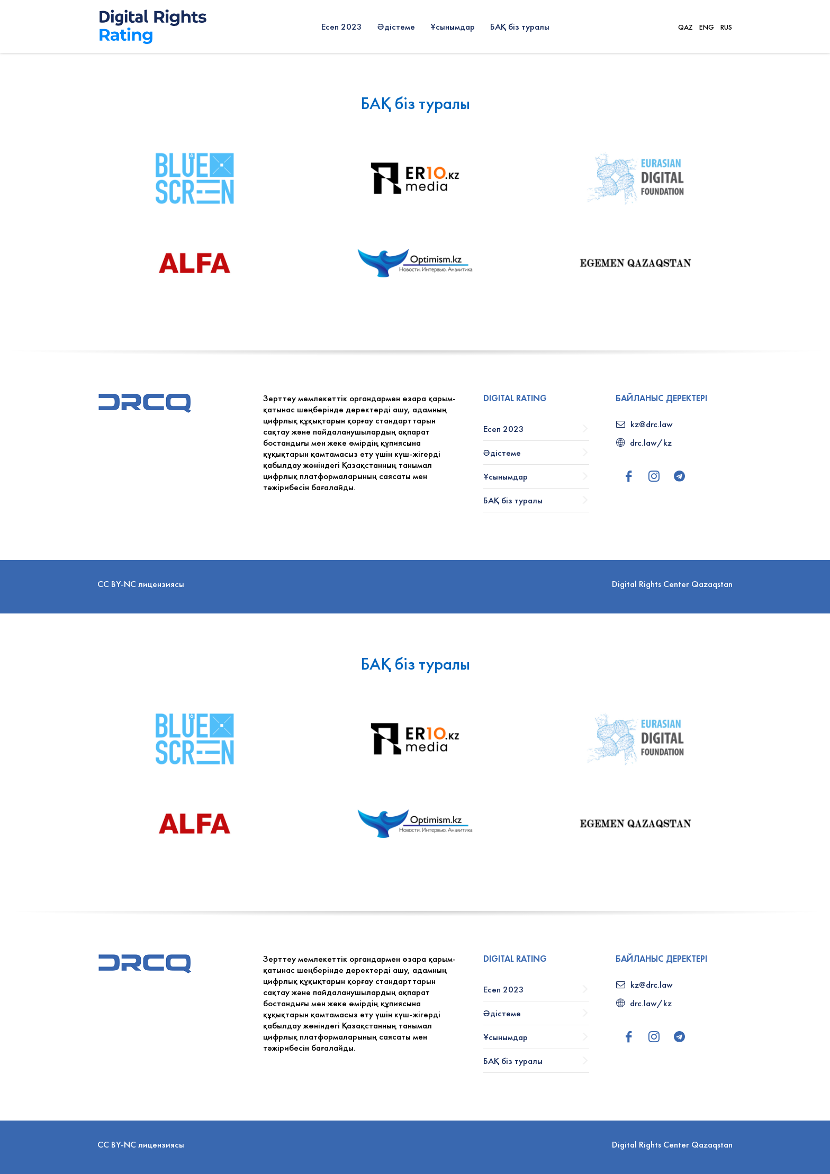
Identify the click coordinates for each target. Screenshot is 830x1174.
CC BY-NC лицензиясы (140, 584)
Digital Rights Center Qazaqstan (672, 584)
